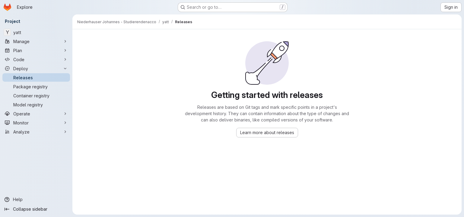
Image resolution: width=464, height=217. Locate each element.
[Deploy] (36, 68)
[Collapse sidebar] (36, 209)
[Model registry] (36, 104)
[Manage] (36, 41)
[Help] (36, 199)
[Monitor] (36, 122)
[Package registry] (36, 86)
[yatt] (36, 32)
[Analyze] (36, 131)
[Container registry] (36, 95)
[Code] (36, 59)
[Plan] (36, 50)
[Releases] (36, 77)
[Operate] (36, 113)
